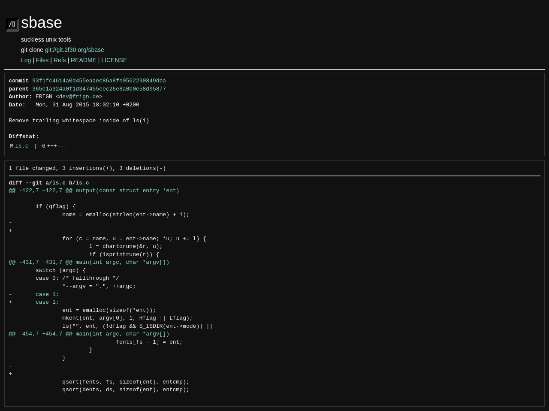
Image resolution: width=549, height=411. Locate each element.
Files (42, 60)
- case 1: (36, 295)
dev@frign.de (79, 97)
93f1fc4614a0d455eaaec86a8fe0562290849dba (99, 81)
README (84, 60)
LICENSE (114, 60)
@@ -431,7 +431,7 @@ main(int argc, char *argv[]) (89, 262)
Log (26, 60)
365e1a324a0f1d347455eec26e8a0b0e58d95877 (99, 89)
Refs (60, 60)
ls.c (21, 146)
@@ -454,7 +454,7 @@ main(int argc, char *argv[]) (89, 334)
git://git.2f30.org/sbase (74, 49)
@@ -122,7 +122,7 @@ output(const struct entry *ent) (94, 191)
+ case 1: (34, 302)
